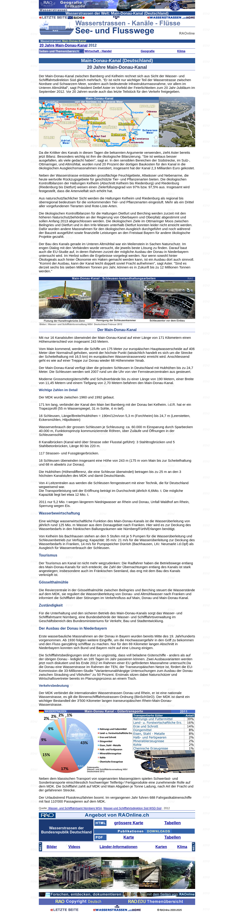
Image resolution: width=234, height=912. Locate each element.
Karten (161, 847)
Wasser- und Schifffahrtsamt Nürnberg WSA (75, 808)
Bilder (52, 847)
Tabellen (172, 823)
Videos (74, 847)
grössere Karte (128, 823)
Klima (181, 51)
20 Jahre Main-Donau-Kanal (64, 45)
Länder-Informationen (118, 847)
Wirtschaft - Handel (98, 51)
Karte (128, 837)
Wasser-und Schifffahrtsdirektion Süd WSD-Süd (133, 808)
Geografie (148, 51)
